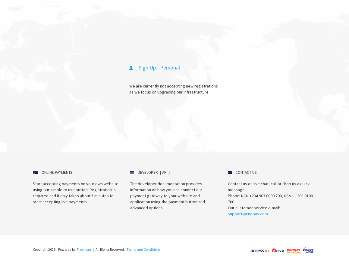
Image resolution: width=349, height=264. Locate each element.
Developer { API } (154, 172)
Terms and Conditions (143, 249)
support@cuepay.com (248, 213)
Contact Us (245, 172)
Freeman (84, 249)
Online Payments (57, 172)
